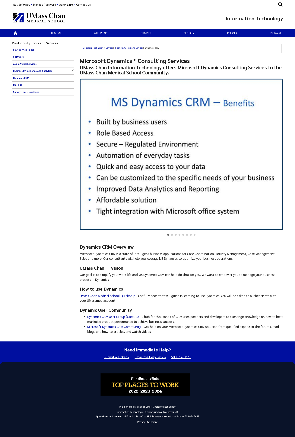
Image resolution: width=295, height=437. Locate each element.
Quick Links (66, 4)
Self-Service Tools (23, 49)
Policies (232, 33)
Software (275, 33)
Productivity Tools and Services (129, 47)
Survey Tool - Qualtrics (26, 91)
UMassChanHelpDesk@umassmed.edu (155, 416)
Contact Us (83, 4)
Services (109, 47)
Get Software (21, 4)
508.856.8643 (181, 357)
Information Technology (92, 47)
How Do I (56, 33)
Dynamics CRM (21, 78)
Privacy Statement (147, 421)
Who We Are (101, 33)
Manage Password (44, 4)
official (132, 406)
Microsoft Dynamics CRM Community (114, 326)
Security (189, 33)
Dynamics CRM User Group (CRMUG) (113, 316)
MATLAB (18, 84)
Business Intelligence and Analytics (32, 70)
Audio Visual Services (24, 63)
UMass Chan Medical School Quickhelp (107, 295)
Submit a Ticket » (116, 357)
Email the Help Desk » (150, 357)
